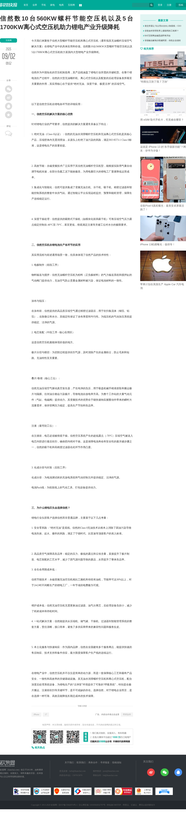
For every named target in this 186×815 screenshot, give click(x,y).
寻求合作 (127, 714)
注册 (169, 5)
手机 (43, 5)
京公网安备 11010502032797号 (92, 805)
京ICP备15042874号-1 (68, 805)
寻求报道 (104, 762)
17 (46, 714)
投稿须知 (116, 762)
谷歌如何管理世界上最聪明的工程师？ (161, 31)
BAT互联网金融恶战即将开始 (156, 36)
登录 (160, 5)
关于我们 (69, 762)
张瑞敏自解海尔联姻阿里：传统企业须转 (162, 40)
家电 (52, 5)
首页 (26, 5)
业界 (34, 5)
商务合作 (93, 762)
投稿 (181, 5)
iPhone (36, 714)
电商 (61, 5)
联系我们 (81, 762)
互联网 (71, 5)
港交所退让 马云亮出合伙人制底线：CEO (162, 26)
